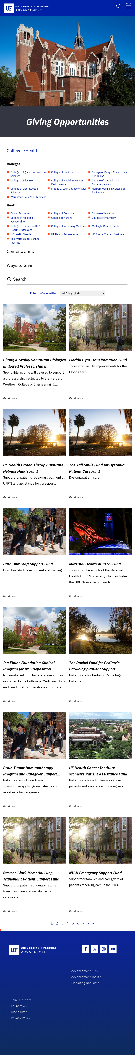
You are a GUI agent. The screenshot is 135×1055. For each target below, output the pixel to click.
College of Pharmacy (104, 217)
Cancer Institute (19, 213)
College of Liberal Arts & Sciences (24, 190)
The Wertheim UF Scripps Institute (24, 240)
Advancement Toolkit (86, 977)
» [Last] (93, 923)
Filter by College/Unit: (44, 293)
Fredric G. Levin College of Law (68, 188)
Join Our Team (21, 1000)
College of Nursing (61, 217)
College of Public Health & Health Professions (25, 228)
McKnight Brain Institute (105, 226)
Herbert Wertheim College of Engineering (108, 190)
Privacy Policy (20, 1018)
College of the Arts (62, 172)
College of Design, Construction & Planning (109, 174)
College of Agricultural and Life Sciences (28, 174)
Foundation (19, 1006)
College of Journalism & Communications (105, 182)
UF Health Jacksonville (64, 234)
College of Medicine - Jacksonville (22, 219)
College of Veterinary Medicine (68, 226)
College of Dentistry (62, 213)
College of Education (22, 180)
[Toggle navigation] (128, 6)
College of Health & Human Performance (67, 182)
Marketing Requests (85, 983)
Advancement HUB (84, 971)
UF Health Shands (20, 234)
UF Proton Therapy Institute (108, 234)
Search (17, 279)
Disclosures (19, 1012)
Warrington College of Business (28, 197)
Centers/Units (20, 251)
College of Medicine (103, 213)
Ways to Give (19, 265)
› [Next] (88, 923)
